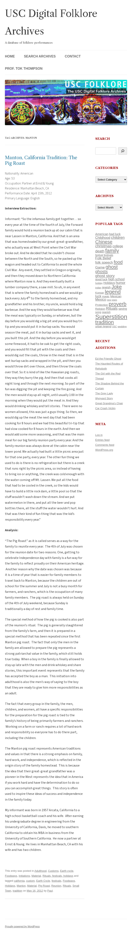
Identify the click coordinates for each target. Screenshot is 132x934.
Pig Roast (44, 885)
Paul (50, 890)
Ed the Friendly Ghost (108, 358)
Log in (99, 435)
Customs (53, 870)
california (19, 880)
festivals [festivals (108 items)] (108, 255)
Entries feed (102, 439)
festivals (56, 880)
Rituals (67, 885)
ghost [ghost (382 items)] (112, 267)
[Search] (122, 151)
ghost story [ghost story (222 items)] (105, 276)
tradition (17, 890)
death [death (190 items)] (100, 251)
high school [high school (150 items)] (116, 279)
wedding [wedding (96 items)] (122, 326)
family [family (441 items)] (112, 251)
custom (30, 880)
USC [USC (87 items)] (114, 326)
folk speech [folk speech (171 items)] (104, 262)
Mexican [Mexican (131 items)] (115, 296)
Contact (73, 56)
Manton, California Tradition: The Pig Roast (41, 160)
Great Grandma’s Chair (109, 403)
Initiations (24, 875)
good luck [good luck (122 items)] (101, 279)
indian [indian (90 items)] (98, 287)
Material (36, 875)
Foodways (11, 875)
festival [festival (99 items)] (99, 255)
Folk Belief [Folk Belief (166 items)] (103, 258)
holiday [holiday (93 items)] (99, 283)
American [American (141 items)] (101, 234)
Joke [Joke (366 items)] (117, 286)
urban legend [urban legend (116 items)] (103, 326)
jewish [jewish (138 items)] (106, 287)
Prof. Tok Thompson (23, 68)
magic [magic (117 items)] (106, 296)
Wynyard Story (104, 398)
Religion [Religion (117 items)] (100, 308)
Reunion (56, 885)
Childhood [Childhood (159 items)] (102, 237)
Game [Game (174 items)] (100, 267)
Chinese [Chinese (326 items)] (103, 241)
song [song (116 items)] (98, 312)
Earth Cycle (43, 880)
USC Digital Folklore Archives (51, 22)
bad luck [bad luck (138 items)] (114, 234)
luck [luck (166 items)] (98, 296)
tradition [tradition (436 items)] (104, 322)
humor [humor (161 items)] (120, 283)
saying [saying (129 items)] (122, 308)
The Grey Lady (104, 393)
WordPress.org (104, 449)
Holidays (10, 885)
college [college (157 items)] (117, 246)
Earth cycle (66, 870)
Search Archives (40, 56)
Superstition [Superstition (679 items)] (111, 316)
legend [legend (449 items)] (113, 292)
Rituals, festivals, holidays (57, 875)
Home (10, 56)
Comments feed (104, 444)
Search (102, 139)
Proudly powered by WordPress (22, 926)
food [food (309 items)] (118, 262)
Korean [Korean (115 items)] (99, 292)
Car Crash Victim (105, 408)
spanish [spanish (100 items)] (106, 312)
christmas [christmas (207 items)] (103, 246)
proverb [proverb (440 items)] (117, 304)
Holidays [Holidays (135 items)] (109, 283)
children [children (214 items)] (118, 237)
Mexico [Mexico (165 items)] (100, 299)
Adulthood (40, 870)
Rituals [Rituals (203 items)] (112, 308)
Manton (21, 885)
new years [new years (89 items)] (112, 300)
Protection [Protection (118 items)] (101, 304)
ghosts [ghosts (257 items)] (101, 271)
